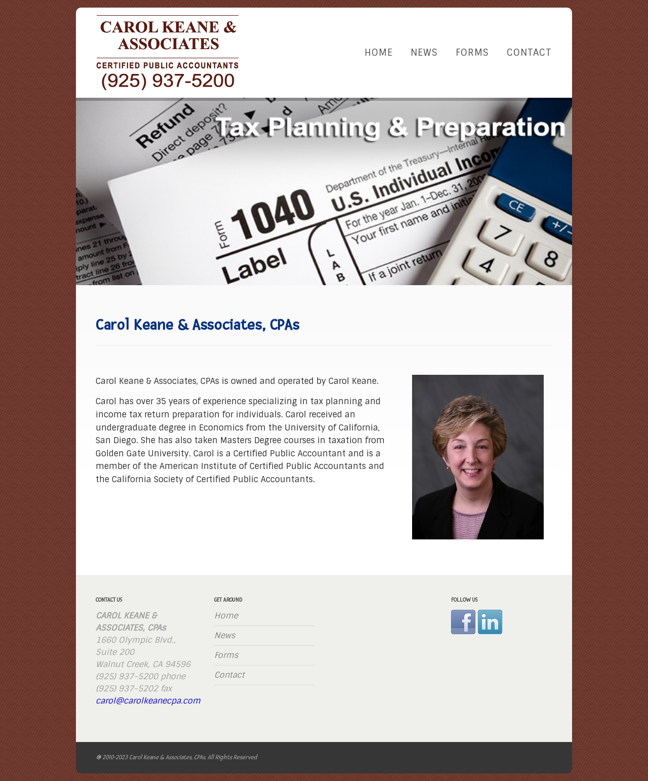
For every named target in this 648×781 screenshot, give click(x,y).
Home (378, 53)
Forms (472, 53)
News (424, 53)
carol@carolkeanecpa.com (148, 700)
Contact (529, 53)
